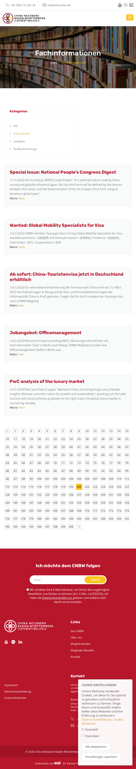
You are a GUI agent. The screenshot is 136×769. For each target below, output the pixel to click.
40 (71, 447)
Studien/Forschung (24, 149)
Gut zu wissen (21, 133)
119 (63, 487)
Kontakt (75, 656)
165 (47, 510)
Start (53, 62)
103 (63, 479)
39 (63, 447)
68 (39, 463)
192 (7, 526)
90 (87, 471)
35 (31, 447)
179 (31, 518)
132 (39, 494)
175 (126, 510)
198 (55, 526)
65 (15, 463)
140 (103, 494)
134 (55, 494)
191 (126, 518)
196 (39, 526)
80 (7, 471)
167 (63, 510)
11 (95, 431)
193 (15, 526)
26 (87, 439)
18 (23, 439)
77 (111, 463)
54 (55, 455)
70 (55, 463)
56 (71, 455)
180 (39, 518)
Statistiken (92, 736)
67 (31, 463)
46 (119, 447)
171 (95, 510)
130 (23, 494)
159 (126, 502)
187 (95, 518)
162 (23, 510)
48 (7, 455)
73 (79, 463)
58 (87, 455)
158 (119, 502)
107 (95, 479)
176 (7, 518)
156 (103, 502)
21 (47, 439)
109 (111, 479)
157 (111, 502)
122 (87, 487)
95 (127, 471)
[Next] (79, 527)
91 (95, 471)
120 (71, 487)
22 (55, 439)
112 (7, 487)
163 (31, 510)
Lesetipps (19, 141)
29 (111, 439)
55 (63, 455)
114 (23, 487)
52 (39, 455)
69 (47, 463)
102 (55, 479)
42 (87, 447)
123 (95, 487)
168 (71, 510)
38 (55, 447)
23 (63, 439)
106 (87, 479)
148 (39, 502)
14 (119, 431)
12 (103, 431)
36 (39, 447)
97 (15, 479)
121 (79, 487)
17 (15, 439)
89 (79, 471)
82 (23, 471)
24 (71, 439)
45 (111, 447)
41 (79, 447)
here (22, 198)
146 (23, 502)
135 (63, 494)
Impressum (11, 685)
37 (47, 447)
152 (71, 502)
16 (7, 439)
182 (55, 518)
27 (95, 439)
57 (79, 455)
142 (119, 494)
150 (55, 502)
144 (7, 502)
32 (7, 447)
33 (15, 447)
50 (23, 455)
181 (47, 518)
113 (15, 487)
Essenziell (91, 729)
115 (31, 487)
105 (79, 479)
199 (63, 526)
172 (103, 510)
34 (23, 447)
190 (119, 518)
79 (127, 463)
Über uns (76, 637)
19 (31, 439)
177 (15, 518)
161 (15, 510)
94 (119, 471)
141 (111, 494)
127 (126, 487)
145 (15, 502)
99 (31, 479)
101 (47, 479)
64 (7, 463)
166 (55, 510)
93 (111, 471)
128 (7, 494)
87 (63, 471)
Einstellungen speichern (101, 757)
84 (39, 471)
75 (95, 463)
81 (15, 471)
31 (127, 439)
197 (47, 526)
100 (39, 479)
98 (23, 479)
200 (71, 526)
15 (127, 431)
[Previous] (7, 431)
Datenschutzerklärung (57, 598)
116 (39, 487)
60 (103, 455)
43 (95, 447)
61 (111, 455)
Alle (15, 126)
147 (31, 502)
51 (31, 455)
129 (15, 494)
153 (79, 502)
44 (103, 447)
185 (79, 518)
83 (31, 471)
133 (47, 494)
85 (47, 471)
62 (119, 455)
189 (111, 518)
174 (119, 510)
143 (126, 494)
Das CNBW (77, 631)
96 (7, 479)
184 (71, 518)
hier (21, 305)
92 (103, 471)
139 (95, 494)
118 (55, 487)
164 (39, 510)
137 (79, 494)
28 (103, 439)
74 (87, 463)
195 (31, 526)
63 (127, 455)
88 (71, 471)
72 (71, 463)
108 (103, 479)
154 (87, 502)
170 (87, 510)
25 (79, 439)
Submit (95, 580)
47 (127, 447)
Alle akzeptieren (95, 747)
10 (87, 431)
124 (103, 487)
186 (87, 518)
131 (31, 494)
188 (103, 518)
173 (111, 510)
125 (111, 487)
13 (111, 431)
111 (126, 479)
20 (39, 439)
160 (7, 510)
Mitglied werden (80, 643)
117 (47, 487)
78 (119, 463)
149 (47, 502)
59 (95, 455)
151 (63, 502)
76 (103, 463)
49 (15, 455)
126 (119, 487)
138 (87, 494)
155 (95, 502)
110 (119, 479)
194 (23, 526)
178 (23, 518)
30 (119, 439)
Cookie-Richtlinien (15, 698)
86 (55, 471)
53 (47, 455)
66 (23, 463)
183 (63, 518)
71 (63, 463)
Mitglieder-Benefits (82, 650)
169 (79, 510)
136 (71, 494)
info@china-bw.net (59, 5)
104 (71, 479)
